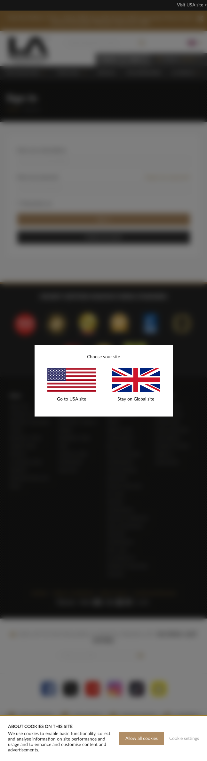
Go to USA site (71, 399)
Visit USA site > (192, 5)
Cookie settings (184, 738)
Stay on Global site (135, 399)
